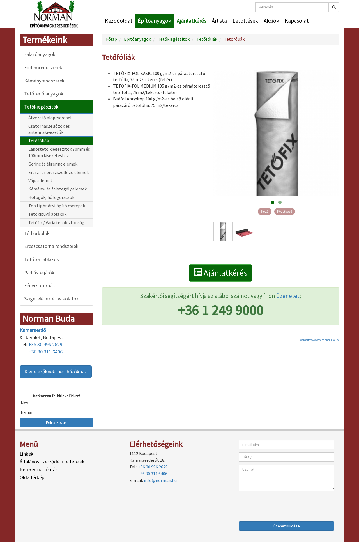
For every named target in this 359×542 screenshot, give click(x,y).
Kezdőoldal (118, 20)
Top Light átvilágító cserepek (56, 205)
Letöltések (245, 20)
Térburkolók (37, 233)
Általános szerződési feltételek (52, 461)
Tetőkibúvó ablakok (47, 214)
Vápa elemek (40, 180)
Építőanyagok (154, 20)
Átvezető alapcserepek (50, 117)
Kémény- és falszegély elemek (57, 189)
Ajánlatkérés (191, 20)
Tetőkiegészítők (41, 107)
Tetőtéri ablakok (41, 259)
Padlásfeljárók (39, 272)
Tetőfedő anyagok (43, 93)
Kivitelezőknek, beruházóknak (55, 371)
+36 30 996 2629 (45, 344)
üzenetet (288, 296)
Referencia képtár (38, 469)
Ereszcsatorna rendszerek (51, 246)
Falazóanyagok (40, 54)
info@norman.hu (160, 480)
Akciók (271, 20)
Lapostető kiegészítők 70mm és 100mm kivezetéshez (59, 152)
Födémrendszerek (43, 67)
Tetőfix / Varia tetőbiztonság (56, 222)
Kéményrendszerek (44, 80)
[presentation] (281, 505)
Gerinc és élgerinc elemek (52, 164)
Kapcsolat (297, 20)
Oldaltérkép (32, 477)
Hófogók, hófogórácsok (51, 197)
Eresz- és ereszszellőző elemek (58, 172)
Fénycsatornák (39, 285)
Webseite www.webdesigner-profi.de (319, 339)
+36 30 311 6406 (46, 351)
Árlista (219, 20)
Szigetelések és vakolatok (51, 298)
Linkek (26, 454)
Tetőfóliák (38, 140)
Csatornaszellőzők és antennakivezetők (49, 129)
